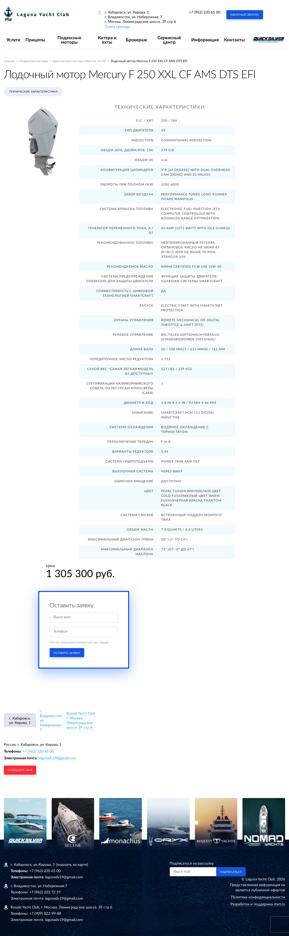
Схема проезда (117, 27)
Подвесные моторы (69, 40)
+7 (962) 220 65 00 (204, 12)
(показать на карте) (72, 865)
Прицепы (35, 40)
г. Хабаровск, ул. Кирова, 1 (20, 721)
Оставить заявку (67, 653)
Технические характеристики (33, 91)
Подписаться (231, 872)
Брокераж (136, 40)
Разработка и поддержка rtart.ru (258, 904)
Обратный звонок (244, 15)
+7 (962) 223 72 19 (45, 892)
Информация (205, 40)
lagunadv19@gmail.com (57, 758)
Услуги (13, 40)
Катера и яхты (107, 40)
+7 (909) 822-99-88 (45, 913)
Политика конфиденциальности (258, 897)
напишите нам (20, 770)
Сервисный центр (169, 40)
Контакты (234, 40)
